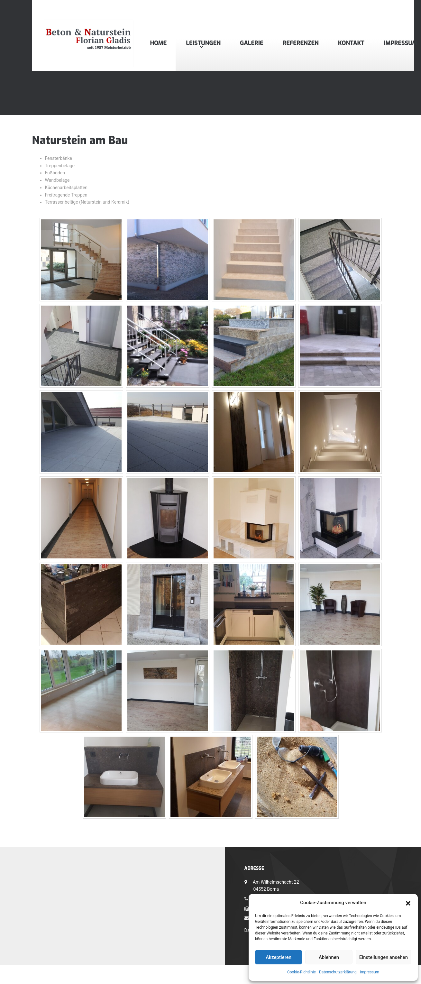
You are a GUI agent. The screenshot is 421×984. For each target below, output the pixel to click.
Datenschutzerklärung (338, 972)
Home (158, 43)
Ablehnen (329, 957)
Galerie (251, 43)
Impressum (369, 972)
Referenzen (301, 43)
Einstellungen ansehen (383, 957)
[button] (408, 902)
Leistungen (203, 43)
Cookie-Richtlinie (301, 972)
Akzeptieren (278, 957)
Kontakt (351, 43)
